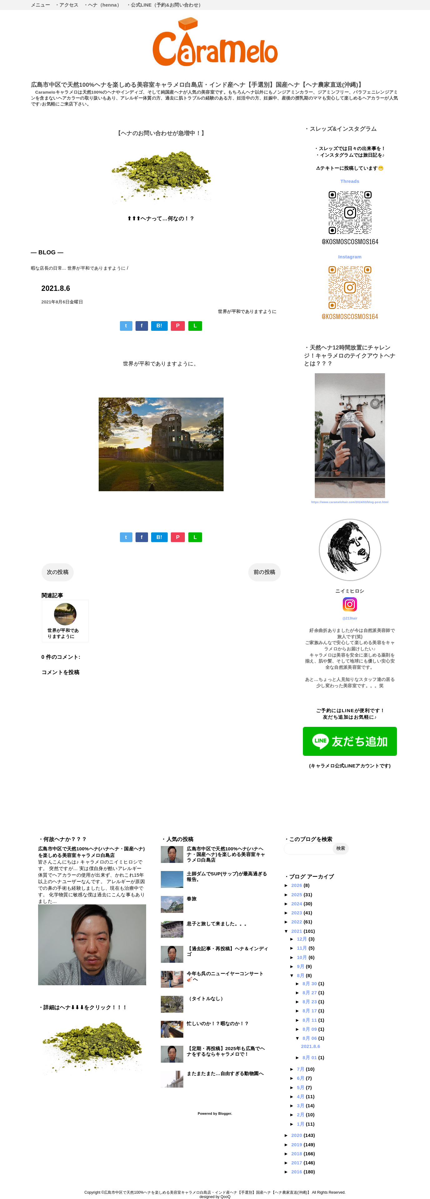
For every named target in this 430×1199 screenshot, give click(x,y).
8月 (301, 975)
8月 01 (310, 1057)
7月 (301, 1069)
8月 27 (310, 992)
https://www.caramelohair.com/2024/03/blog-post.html (349, 502)
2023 (297, 912)
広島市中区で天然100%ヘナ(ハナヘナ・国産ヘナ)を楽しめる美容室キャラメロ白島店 (226, 854)
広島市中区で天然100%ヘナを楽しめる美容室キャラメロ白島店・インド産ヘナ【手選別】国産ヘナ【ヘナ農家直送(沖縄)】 (197, 84)
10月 (303, 957)
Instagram (350, 256)
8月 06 (310, 1038)
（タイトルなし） (206, 998)
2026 (297, 885)
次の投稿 (57, 572)
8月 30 (310, 983)
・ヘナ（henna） (102, 4)
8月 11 (310, 1020)
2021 (297, 931)
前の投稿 (264, 572)
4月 (301, 1096)
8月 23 (310, 1001)
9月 (301, 966)
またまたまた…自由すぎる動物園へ (225, 1073)
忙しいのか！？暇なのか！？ (218, 1023)
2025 (297, 894)
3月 (301, 1105)
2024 (297, 903)
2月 (301, 1114)
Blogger (224, 1113)
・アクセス (67, 4)
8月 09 (310, 1029)
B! (159, 326)
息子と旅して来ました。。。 (218, 923)
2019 (297, 1144)
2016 (297, 1171)
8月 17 (310, 1010)
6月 (301, 1078)
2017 (297, 1162)
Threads (349, 181)
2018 (297, 1153)
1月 (301, 1124)
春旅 (191, 898)
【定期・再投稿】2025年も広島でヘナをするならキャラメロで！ (226, 1051)
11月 (303, 948)
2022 (297, 921)
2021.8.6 (310, 1046)
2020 (297, 1135)
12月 (303, 939)
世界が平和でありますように (247, 311)
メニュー (40, 4)
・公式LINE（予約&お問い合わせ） (164, 4)
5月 (301, 1087)
